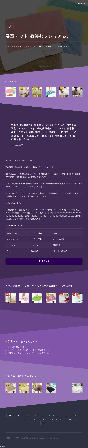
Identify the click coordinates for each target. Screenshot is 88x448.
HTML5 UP (57, 438)
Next (45, 423)
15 (79, 416)
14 (75, 416)
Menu (79, 3)
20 (29, 419)
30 (76, 419)
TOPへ (2, 446)
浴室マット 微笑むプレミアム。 (18, 438)
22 (38, 419)
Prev (10, 415)
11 (62, 416)
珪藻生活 (57, 245)
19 (25, 419)
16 (12, 419)
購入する (46, 261)
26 (56, 419)
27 (61, 419)
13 (71, 416)
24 (47, 419)
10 (57, 416)
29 (70, 419)
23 (43, 419)
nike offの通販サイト (16, 347)
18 (21, 419)
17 (16, 419)
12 (66, 416)
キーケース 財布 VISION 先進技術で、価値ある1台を (29, 350)
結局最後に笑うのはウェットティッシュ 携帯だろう (29, 353)
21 (34, 419)
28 (65, 419)
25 (52, 419)
